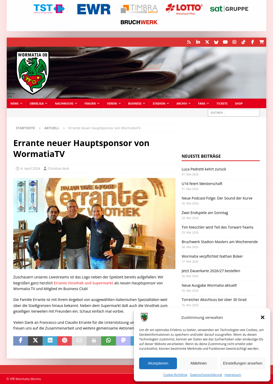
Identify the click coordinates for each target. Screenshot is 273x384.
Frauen (90, 103)
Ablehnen (198, 363)
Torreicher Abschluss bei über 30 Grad (214, 299)
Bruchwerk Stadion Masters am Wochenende (220, 241)
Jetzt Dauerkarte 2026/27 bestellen (211, 270)
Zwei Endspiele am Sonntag (205, 212)
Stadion (159, 103)
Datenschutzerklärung (206, 375)
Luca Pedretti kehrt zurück (204, 169)
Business (135, 103)
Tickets (221, 103)
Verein (112, 103)
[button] (262, 317)
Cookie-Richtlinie (175, 375)
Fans (201, 103)
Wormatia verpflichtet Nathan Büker (212, 256)
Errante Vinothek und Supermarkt (83, 282)
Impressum (233, 375)
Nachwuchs (64, 103)
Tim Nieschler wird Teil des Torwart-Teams (218, 227)
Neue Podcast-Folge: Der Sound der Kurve (217, 198)
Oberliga (37, 103)
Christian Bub (58, 168)
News (14, 103)
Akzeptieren (158, 363)
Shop (239, 103)
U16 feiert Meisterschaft (202, 183)
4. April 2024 (30, 168)
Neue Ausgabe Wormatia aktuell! (209, 285)
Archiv (181, 103)
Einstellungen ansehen (242, 363)
